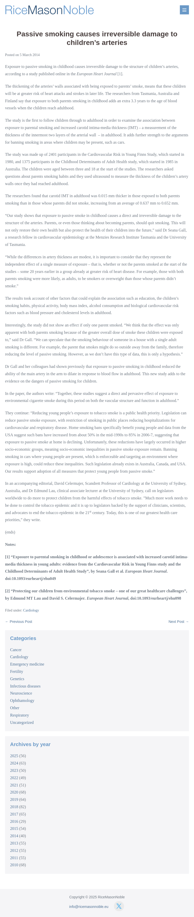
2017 (14, 814)
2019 (14, 799)
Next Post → (178, 622)
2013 (14, 843)
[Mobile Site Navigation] (184, 9)
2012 (14, 850)
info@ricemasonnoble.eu (88, 907)
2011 (14, 858)
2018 (14, 807)
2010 (14, 865)
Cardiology (31, 610)
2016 (14, 821)
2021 (14, 785)
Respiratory (19, 715)
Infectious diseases (25, 686)
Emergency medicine (27, 664)
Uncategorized (22, 722)
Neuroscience (21, 693)
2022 (14, 778)
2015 (14, 828)
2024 (14, 763)
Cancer (15, 650)
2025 (14, 756)
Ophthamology (22, 700)
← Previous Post (18, 622)
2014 (14, 836)
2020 (14, 792)
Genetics (17, 679)
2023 (14, 770)
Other (14, 708)
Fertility (16, 671)
